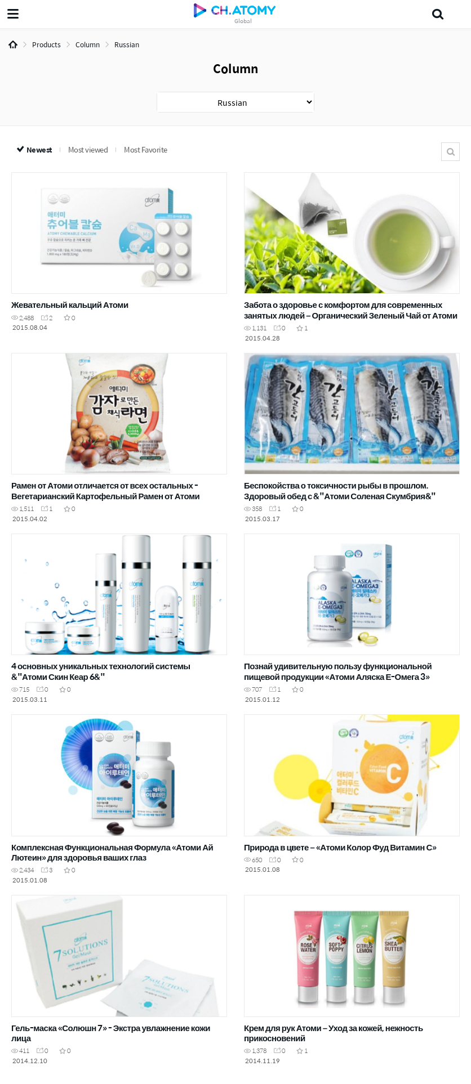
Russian (126, 44)
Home (12, 44)
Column (87, 44)
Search (450, 151)
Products (46, 44)
